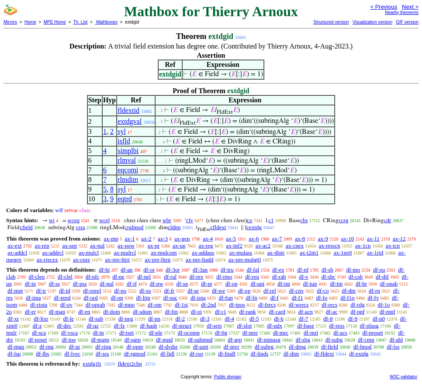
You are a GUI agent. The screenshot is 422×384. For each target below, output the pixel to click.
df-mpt (15, 290)
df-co (323, 290)
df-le (68, 318)
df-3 (205, 318)
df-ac (332, 311)
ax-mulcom (163, 252)
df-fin (171, 311)
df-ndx (274, 325)
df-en (84, 311)
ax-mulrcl (125, 252)
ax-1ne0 (343, 252)
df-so (145, 290)
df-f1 (297, 297)
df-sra (102, 353)
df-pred (62, 297)
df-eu (379, 269)
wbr (167, 220)
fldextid (128, 110)
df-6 (279, 318)
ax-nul (97, 245)
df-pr (206, 283)
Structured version (331, 22)
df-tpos (237, 304)
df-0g (221, 332)
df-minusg (268, 339)
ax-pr (153, 245)
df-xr (13, 318)
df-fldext (324, 353)
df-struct (181, 325)
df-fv (373, 297)
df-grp (235, 339)
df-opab (389, 283)
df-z (37, 325)
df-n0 (379, 318)
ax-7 (277, 238)
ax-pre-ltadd (200, 259)
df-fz (119, 325)
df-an (126, 269)
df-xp (244, 290)
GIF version (407, 22)
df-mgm (100, 339)
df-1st (181, 304)
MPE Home (55, 22)
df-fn (251, 297)
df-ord (90, 297)
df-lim (143, 297)
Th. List (80, 22)
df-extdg (358, 353)
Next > (410, 6)
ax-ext (14, 245)
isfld (124, 141)
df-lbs (42, 353)
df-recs (329, 304)
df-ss (54, 283)
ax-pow (126, 245)
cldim (174, 227)
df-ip (98, 332)
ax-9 (323, 238)
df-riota (38, 304)
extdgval (130, 121)
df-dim (291, 353)
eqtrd (125, 198)
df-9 (353, 318)
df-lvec (72, 353)
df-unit (200, 346)
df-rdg (357, 304)
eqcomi (128, 170)
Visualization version (372, 22)
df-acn (305, 311)
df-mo (353, 269)
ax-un (179, 245)
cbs (304, 220)
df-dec (64, 325)
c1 (270, 220)
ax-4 (208, 238)
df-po (120, 290)
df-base (305, 325)
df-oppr (134, 346)
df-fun (225, 297)
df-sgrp (133, 339)
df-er (30, 311)
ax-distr (276, 252)
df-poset (37, 339)
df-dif (382, 276)
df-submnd (200, 339)
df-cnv (296, 290)
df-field (329, 346)
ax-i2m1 (309, 252)
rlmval (127, 160)
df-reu (252, 276)
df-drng (297, 346)
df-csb (356, 276)
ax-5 (231, 238)
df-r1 (220, 311)
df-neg (125, 318)
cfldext (218, 227)
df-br (361, 283)
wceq (74, 220)
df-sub (96, 318)
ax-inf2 (234, 245)
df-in (30, 283)
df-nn (154, 318)
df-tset (126, 332)
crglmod (134, 227)
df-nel (144, 276)
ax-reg (205, 245)
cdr (387, 220)
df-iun (310, 283)
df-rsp (196, 353)
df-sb (327, 269)
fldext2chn (130, 363)
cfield (26, 227)
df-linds (259, 353)
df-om (155, 304)
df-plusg (369, 325)
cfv (190, 220)
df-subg (334, 339)
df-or (149, 269)
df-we (218, 290)
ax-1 (130, 238)
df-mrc (280, 332)
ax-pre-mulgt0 (244, 259)
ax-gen (182, 238)
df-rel (269, 290)
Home (30, 22)
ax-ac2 (263, 245)
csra (80, 227)
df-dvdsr (168, 346)
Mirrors (10, 22)
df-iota (198, 297)
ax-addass (203, 252)
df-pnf (357, 311)
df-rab (279, 276)
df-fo (321, 297)
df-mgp (15, 346)
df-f (274, 297)
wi (52, 220)
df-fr (169, 290)
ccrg (343, 220)
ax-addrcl (52, 252)
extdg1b (92, 363)
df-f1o (347, 297)
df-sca (39, 332)
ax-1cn (362, 245)
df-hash (148, 325)
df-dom (111, 311)
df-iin (336, 283)
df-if (132, 283)
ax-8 (300, 238)
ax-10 (347, 238)
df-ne (118, 276)
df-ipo (69, 339)
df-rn (374, 290)
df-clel (65, 276)
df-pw (156, 283)
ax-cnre (81, 259)
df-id (64, 290)
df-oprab (95, 304)
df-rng (46, 346)
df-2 (180, 318)
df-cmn (366, 339)
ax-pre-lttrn (157, 259)
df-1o (383, 304)
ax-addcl (17, 252)
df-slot (244, 325)
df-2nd (208, 304)
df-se (193, 290)
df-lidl (167, 353)
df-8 (328, 318)
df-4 (229, 318)
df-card (277, 311)
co (249, 220)
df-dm (349, 290)
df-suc (170, 297)
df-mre (250, 332)
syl (122, 131)
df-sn (182, 283)
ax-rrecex (47, 259)
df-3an (200, 269)
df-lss (393, 346)
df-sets (214, 325)
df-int (283, 283)
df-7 (303, 318)
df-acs (340, 332)
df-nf (302, 269)
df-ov (66, 304)
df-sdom (142, 311)
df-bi (104, 269)
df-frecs (267, 304)
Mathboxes (106, 22)
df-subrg (264, 346)
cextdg (254, 227)
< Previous (383, 6)
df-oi (196, 311)
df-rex (197, 276)
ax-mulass (241, 252)
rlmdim (128, 179)
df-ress (336, 325)
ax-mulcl (89, 252)
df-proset (373, 332)
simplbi (128, 150)
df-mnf (387, 311)
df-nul (107, 283)
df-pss (80, 283)
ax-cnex (295, 245)
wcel (104, 220)
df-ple (156, 332)
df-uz (92, 325)
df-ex (278, 269)
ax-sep (69, 245)
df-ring (103, 346)
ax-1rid (375, 252)
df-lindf (226, 353)
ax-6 (254, 238)
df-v (303, 276)
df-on (117, 297)
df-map (57, 311)
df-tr (41, 290)
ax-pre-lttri (117, 259)
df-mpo (126, 304)
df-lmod (362, 346)
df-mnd (164, 339)
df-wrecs (298, 304)
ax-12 (399, 238)
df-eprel (92, 290)
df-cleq (36, 276)
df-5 (254, 318)
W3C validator (403, 376)
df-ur (74, 346)
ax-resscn (329, 245)
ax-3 (163, 238)
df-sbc (329, 276)
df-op (231, 283)
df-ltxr (41, 318)
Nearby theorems (402, 12)
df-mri (311, 332)
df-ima (33, 297)
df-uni (258, 283)
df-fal (252, 269)
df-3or (173, 269)
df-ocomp (189, 332)
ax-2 (146, 238)
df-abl (396, 339)
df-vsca (69, 332)
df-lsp (14, 353)
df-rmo (224, 276)
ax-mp (111, 238)
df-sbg (303, 339)
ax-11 (373, 238)
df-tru (227, 269)
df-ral (170, 276)
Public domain (228, 376)
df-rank (247, 311)
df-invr (231, 346)
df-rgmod (134, 353)
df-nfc (93, 276)
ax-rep (42, 245)
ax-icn (393, 245)
